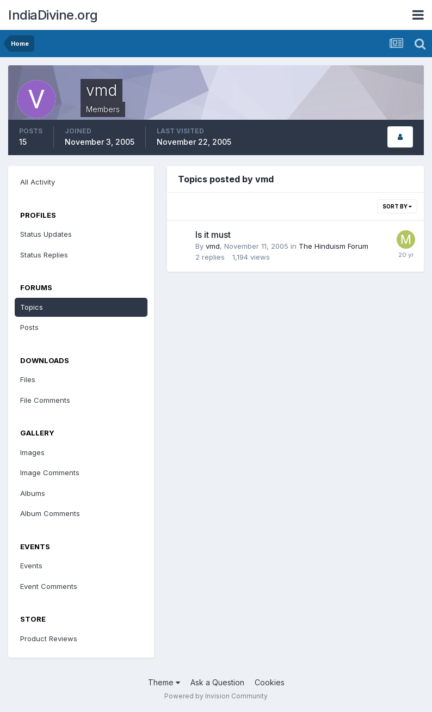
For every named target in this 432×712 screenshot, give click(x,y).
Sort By (397, 206)
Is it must (213, 234)
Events (31, 565)
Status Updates (46, 234)
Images (32, 452)
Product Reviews (48, 638)
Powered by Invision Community (216, 696)
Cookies (270, 682)
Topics (31, 307)
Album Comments (50, 513)
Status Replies (44, 254)
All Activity (37, 181)
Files (27, 379)
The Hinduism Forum (333, 246)
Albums (32, 493)
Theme (164, 682)
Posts (29, 327)
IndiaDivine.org (53, 15)
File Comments (45, 400)
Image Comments (49, 472)
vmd (213, 246)
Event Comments (48, 586)
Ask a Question (217, 682)
